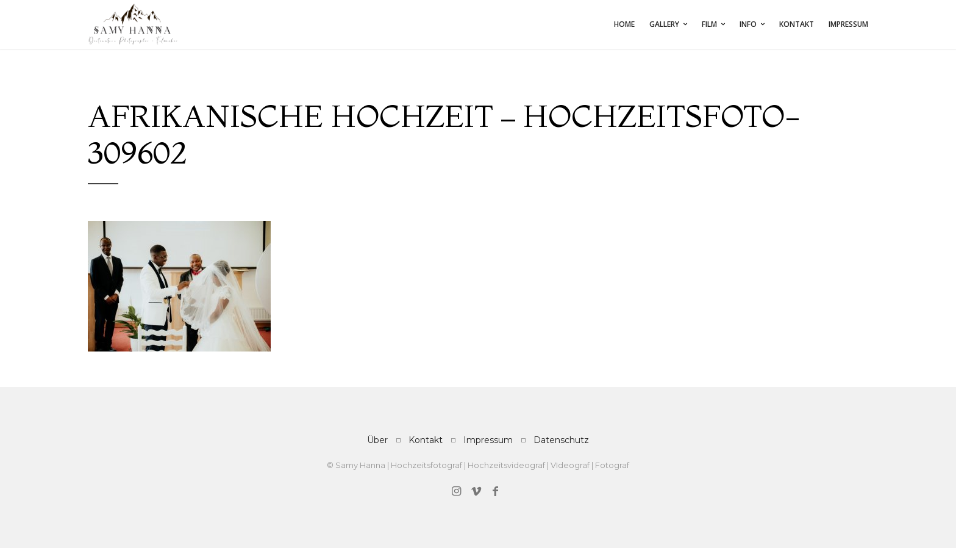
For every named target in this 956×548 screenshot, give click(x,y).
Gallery (664, 24)
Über (377, 439)
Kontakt (796, 24)
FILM (709, 24)
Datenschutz (561, 439)
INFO (748, 24)
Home (624, 24)
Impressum (848, 24)
